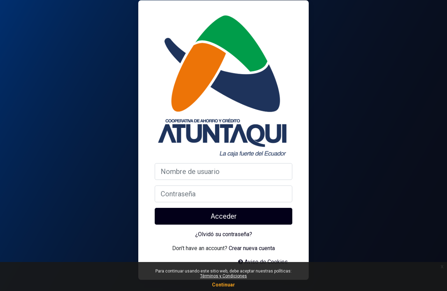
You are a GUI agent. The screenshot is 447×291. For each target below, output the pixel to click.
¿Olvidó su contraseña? (223, 234)
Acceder (224, 216)
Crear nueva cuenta (252, 248)
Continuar (223, 285)
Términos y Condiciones (223, 276)
